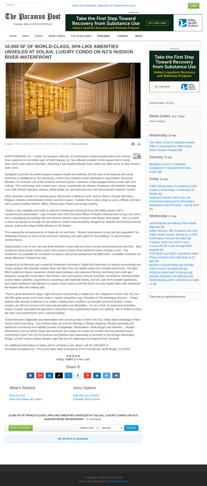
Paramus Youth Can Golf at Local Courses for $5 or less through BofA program (170, 246)
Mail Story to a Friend (86, 395)
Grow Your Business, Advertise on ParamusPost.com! (103, 5)
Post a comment (20, 427)
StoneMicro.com (118, 481)
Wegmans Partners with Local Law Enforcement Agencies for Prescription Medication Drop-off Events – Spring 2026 (174, 201)
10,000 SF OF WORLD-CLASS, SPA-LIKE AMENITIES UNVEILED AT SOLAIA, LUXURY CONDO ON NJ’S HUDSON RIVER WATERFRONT (69, 52)
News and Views (79, 144)
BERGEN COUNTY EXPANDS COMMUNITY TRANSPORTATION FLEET (170, 168)
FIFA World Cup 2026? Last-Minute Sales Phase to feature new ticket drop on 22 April (173, 257)
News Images (157, 121)
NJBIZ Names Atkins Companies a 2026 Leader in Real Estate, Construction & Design (173, 190)
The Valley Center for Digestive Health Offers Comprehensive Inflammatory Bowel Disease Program (171, 146)
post (10, 144)
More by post (17, 395)
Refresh (131, 427)
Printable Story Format (86, 399)
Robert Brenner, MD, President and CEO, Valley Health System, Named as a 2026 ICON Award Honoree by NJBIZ (173, 234)
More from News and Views (26, 399)
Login (193, 5)
